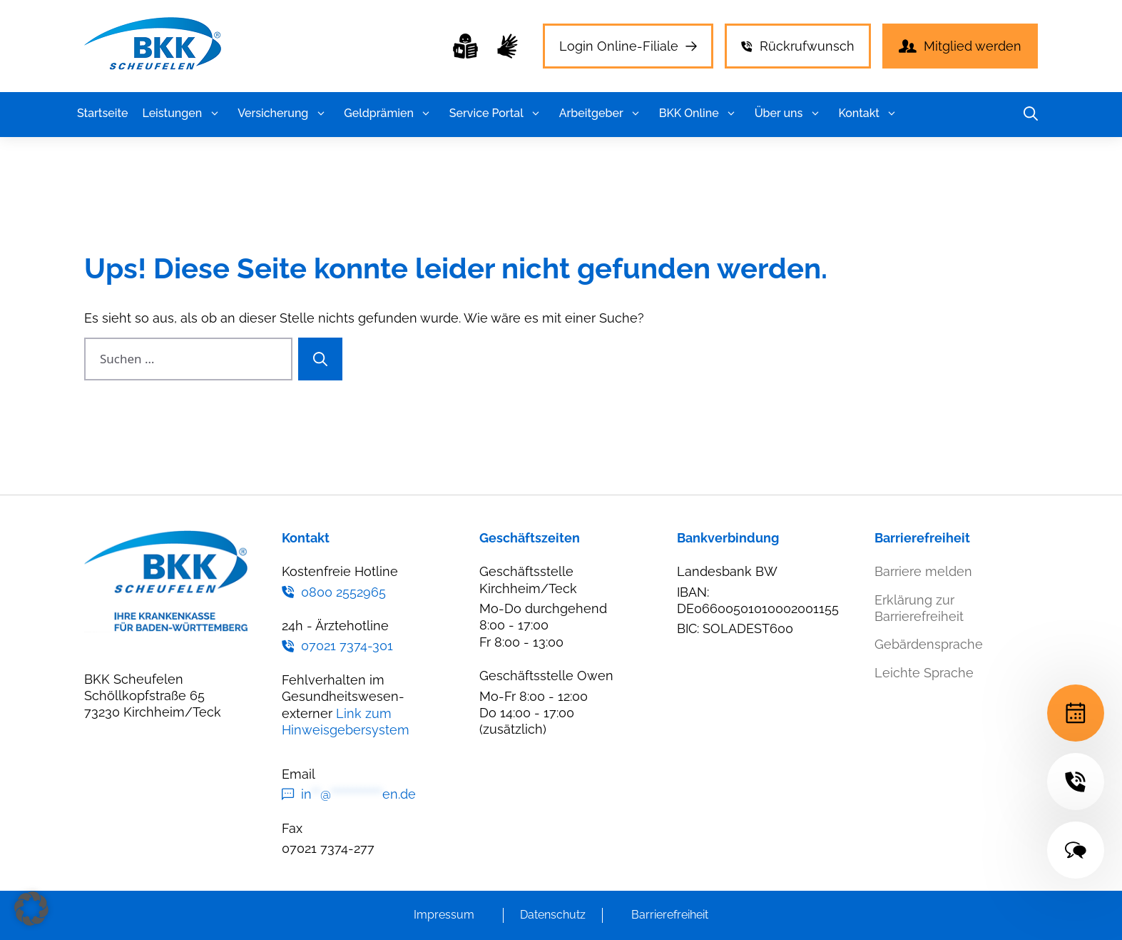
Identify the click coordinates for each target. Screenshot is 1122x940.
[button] (214, 113)
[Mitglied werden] (960, 46)
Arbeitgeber (602, 113)
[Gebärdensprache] (507, 46)
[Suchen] (320, 359)
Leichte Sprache (924, 672)
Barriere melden (923, 571)
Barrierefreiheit (669, 914)
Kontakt (869, 113)
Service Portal (497, 113)
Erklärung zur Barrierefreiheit (919, 608)
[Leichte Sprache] (465, 46)
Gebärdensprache (928, 644)
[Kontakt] (1075, 850)
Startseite (102, 113)
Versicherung (284, 113)
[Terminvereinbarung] (1075, 713)
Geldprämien (389, 113)
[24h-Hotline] (1075, 781)
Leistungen (182, 113)
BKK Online (699, 113)
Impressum (444, 914)
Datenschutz (553, 914)
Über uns (790, 113)
